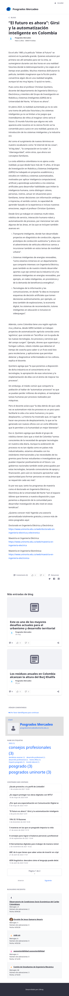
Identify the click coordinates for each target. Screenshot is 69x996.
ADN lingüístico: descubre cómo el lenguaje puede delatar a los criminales (34, 860)
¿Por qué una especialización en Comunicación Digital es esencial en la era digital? (34, 803)
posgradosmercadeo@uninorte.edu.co (34, 728)
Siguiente (48, 880)
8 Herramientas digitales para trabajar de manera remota (34, 844)
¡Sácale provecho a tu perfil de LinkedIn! (26, 786)
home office (35, 760)
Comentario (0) (21, 575)
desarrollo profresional (18, 760)
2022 (12, 743)
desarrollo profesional (35, 757)
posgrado (20, 766)
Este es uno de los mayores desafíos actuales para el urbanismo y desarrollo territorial (32, 625)
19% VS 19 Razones (17, 819)
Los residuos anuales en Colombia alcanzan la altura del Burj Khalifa (32, 675)
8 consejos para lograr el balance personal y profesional (33, 836)
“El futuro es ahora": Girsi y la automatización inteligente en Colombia (34, 811)
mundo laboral (32, 762)
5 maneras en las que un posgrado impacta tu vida (31, 827)
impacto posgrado (17, 762)
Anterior (21, 880)
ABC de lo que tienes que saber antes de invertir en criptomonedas (34, 852)
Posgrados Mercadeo (23, 38)
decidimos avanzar (17, 757)
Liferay (40, 989)
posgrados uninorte (30, 772)
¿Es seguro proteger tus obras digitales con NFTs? (31, 795)
